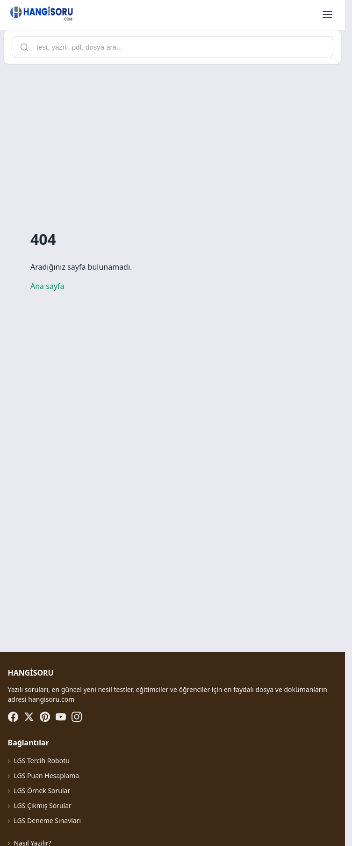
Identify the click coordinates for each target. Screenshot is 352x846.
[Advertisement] (176, 137)
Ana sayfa (47, 286)
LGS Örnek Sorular (42, 790)
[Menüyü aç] (327, 15)
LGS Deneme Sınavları (47, 820)
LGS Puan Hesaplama (46, 775)
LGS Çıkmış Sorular (42, 805)
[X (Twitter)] (29, 717)
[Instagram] (77, 717)
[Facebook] (13, 717)
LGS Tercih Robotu (41, 760)
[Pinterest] (45, 717)
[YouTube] (61, 717)
